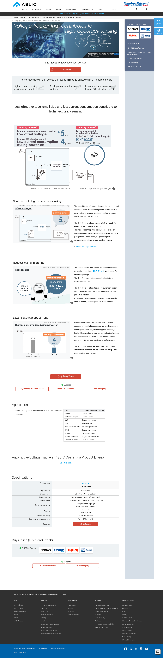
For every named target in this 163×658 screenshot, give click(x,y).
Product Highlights (20, 611)
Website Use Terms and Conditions (24, 648)
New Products (18, 608)
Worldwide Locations (129, 640)
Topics (16, 614)
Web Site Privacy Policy (57, 648)
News (100, 9)
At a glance (126, 608)
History (124, 614)
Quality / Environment (129, 633)
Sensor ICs (44, 611)
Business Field (127, 618)
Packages (98, 621)
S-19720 (85, 483)
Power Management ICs (48, 605)
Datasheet (85, 524)
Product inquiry (100, 618)
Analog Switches (46, 627)
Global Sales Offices (134, 58)
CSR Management (128, 624)
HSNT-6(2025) (98, 271)
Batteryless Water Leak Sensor (51, 633)
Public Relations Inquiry (102, 605)
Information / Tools (101, 627)
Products (24, 9)
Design (48, 9)
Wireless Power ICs (47, 614)
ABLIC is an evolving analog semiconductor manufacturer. (81, 13)
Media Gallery (126, 637)
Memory (43, 618)
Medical (70, 608)
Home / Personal (73, 614)
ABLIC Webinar (18, 621)
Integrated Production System (132, 621)
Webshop (98, 614)
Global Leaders (127, 630)
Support (58, 9)
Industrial (71, 611)
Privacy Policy (43, 648)
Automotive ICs (34, 17)
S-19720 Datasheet (134, 44)
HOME (16, 17)
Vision (124, 611)
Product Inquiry (132, 63)
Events (16, 618)
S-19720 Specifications (135, 48)
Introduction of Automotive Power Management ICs (139, 53)
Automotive (72, 605)
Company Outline (127, 605)
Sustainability (71, 9)
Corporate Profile (87, 9)
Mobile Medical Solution (49, 630)
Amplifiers (44, 621)
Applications (36, 9)
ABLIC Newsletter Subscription (138, 67)
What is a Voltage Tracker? (86, 247)
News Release (18, 605)
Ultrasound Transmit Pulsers (50, 624)
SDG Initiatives (127, 627)
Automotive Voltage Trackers (51, 17)
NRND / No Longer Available (104, 624)
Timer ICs (44, 608)
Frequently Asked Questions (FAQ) (106, 608)
